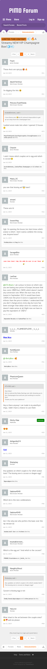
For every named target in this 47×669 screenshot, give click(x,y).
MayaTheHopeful (9, 136)
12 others (36, 167)
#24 (43, 162)
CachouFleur (18, 167)
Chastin (13, 147)
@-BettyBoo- (8, 358)
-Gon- (14, 531)
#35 (43, 477)
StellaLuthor (8, 242)
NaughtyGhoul (16, 568)
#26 (43, 212)
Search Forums (9, 25)
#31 (43, 362)
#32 (43, 411)
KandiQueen (15, 350)
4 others (21, 531)
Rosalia (13, 319)
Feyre (12, 61)
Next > (33, 54)
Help (15, 655)
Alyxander (7, 319)
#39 (43, 594)
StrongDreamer (32, 136)
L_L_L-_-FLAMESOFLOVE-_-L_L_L (24, 329)
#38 (43, 554)
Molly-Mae (14, 420)
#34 (43, 453)
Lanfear (13, 276)
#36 (43, 504)
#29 (43, 314)
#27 (43, 238)
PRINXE (6, 558)
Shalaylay (14, 462)
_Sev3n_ (22, 558)
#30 (43, 341)
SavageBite (14, 252)
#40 (43, 623)
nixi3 (10, 531)
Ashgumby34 (15, 441)
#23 (43, 131)
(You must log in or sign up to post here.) (23, 633)
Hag (16, 242)
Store (16, 19)
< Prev (14, 54)
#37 (43, 527)
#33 (43, 432)
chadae (6, 531)
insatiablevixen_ (9, 167)
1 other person (28, 599)
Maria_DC (14, 178)
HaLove (13, 608)
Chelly (6, 599)
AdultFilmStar (16, 82)
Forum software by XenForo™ (23, 662)
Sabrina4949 (15, 491)
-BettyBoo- (7, 366)
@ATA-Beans (8, 285)
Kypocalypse (8, 481)
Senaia (10, 599)
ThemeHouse (30, 664)
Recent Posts (22, 25)
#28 (43, 267)
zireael (13, 199)
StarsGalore (13, 558)
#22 (43, 94)
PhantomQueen (16, 376)
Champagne (26, 167)
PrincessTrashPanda (18, 103)
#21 (43, 73)
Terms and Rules (24, 655)
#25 (43, 191)
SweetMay (14, 220)
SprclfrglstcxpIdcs (21, 136)
